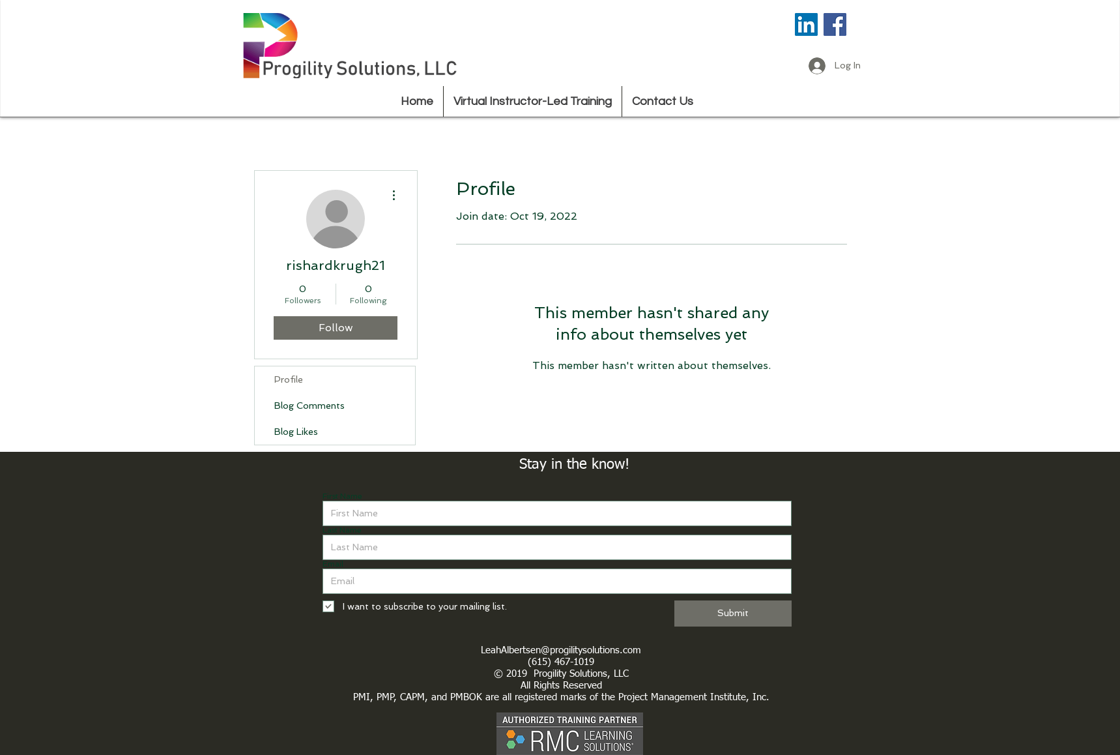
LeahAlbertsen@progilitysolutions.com (561, 650)
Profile (288, 379)
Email (333, 564)
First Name (342, 496)
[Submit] (733, 613)
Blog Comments (309, 405)
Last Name (342, 530)
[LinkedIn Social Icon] (806, 24)
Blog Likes (296, 431)
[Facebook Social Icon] (835, 24)
